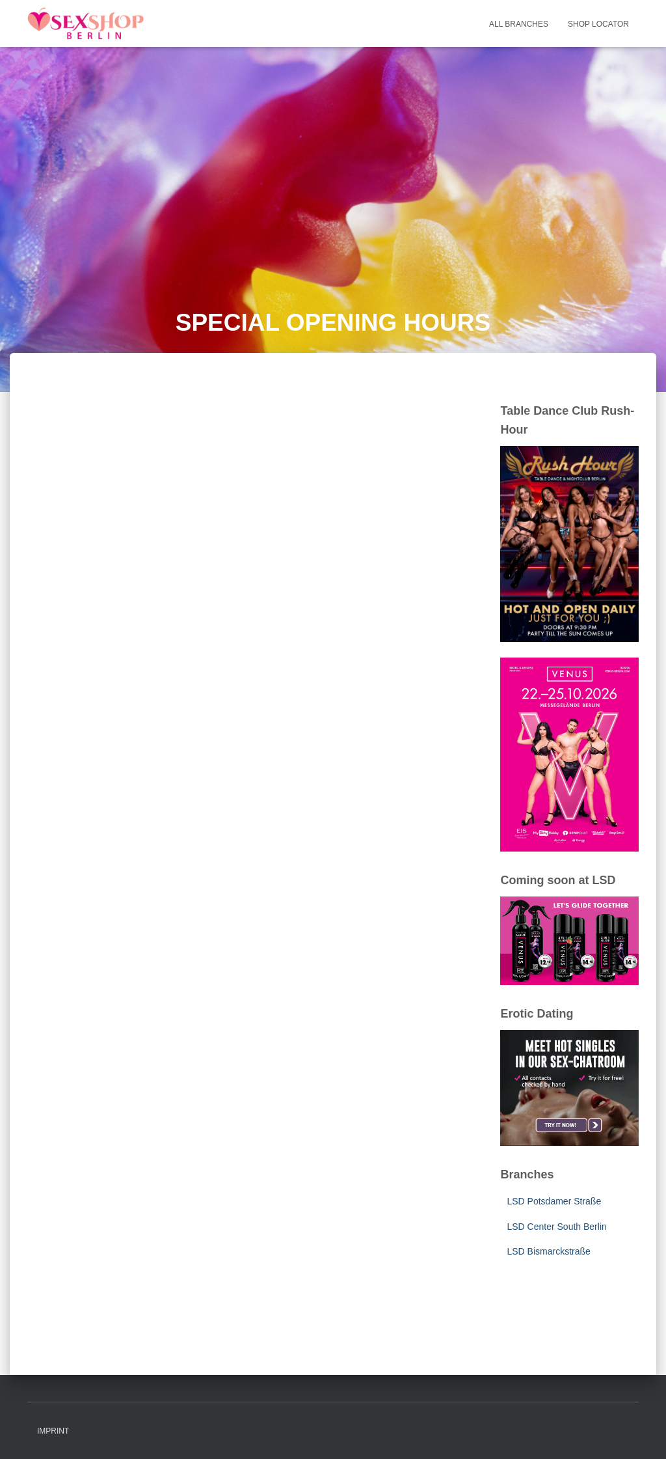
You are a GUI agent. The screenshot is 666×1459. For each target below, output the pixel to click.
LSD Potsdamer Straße (554, 1201)
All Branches (518, 24)
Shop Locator (598, 24)
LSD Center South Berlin (556, 1226)
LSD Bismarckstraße (548, 1251)
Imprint (53, 1431)
